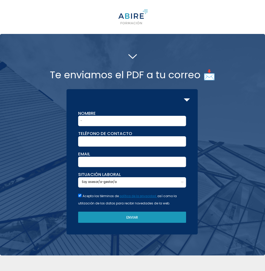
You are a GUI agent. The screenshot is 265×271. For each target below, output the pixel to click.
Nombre (87, 113)
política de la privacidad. (140, 196)
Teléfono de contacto (105, 133)
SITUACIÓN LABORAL (99, 174)
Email (84, 154)
